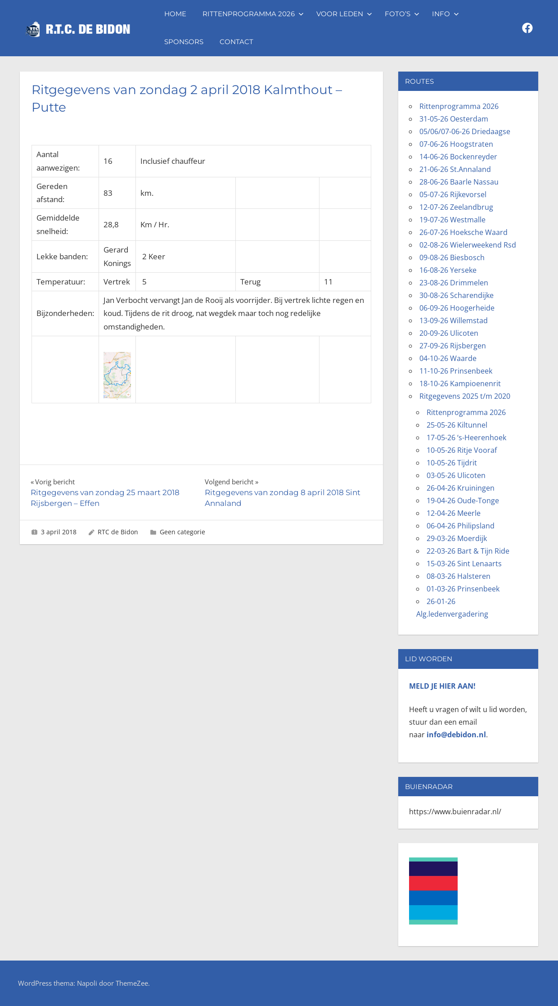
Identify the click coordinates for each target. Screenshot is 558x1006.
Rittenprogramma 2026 (253, 13)
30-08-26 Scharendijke (456, 295)
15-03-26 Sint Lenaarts (464, 563)
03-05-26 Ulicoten (456, 475)
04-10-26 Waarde (448, 358)
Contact (236, 41)
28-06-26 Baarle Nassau (459, 182)
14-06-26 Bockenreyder (458, 157)
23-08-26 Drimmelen (453, 283)
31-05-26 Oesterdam (453, 119)
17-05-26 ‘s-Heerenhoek (466, 437)
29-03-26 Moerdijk (457, 538)
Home (175, 13)
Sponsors (183, 41)
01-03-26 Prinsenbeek (463, 589)
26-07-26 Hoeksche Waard (463, 232)
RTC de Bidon (118, 532)
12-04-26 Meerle (454, 513)
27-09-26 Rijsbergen (452, 346)
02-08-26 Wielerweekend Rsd (467, 245)
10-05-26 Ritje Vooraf (462, 450)
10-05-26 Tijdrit (452, 463)
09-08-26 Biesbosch (452, 257)
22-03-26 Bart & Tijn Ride (468, 551)
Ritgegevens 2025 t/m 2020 (464, 396)
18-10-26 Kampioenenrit (460, 383)
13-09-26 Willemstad (453, 320)
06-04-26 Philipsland (461, 526)
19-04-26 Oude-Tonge (463, 500)
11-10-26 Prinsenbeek (455, 371)
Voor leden (344, 13)
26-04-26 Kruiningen (461, 488)
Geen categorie (182, 532)
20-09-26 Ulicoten (448, 333)
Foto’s (402, 13)
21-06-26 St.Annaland (455, 169)
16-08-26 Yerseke (448, 270)
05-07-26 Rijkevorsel (452, 194)
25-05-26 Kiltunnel (457, 425)
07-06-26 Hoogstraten (456, 144)
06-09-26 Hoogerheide (457, 308)
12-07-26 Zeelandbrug (456, 207)
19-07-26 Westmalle (452, 220)
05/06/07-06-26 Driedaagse (464, 131)
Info (445, 13)
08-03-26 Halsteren (458, 576)
